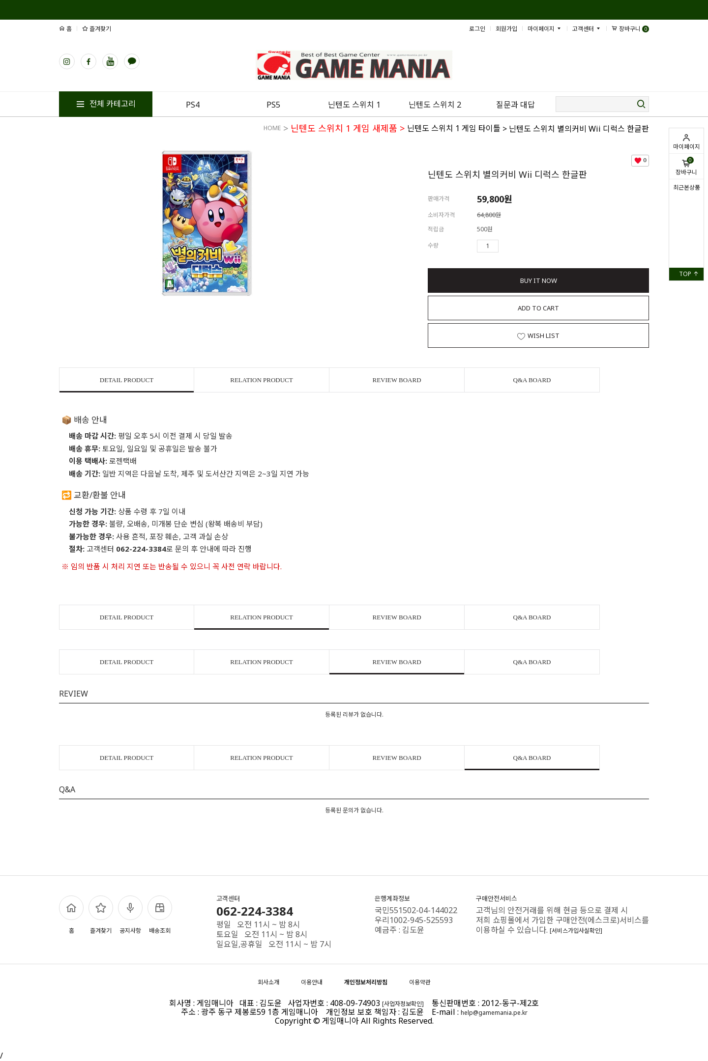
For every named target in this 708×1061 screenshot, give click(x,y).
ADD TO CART (538, 308)
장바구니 (686, 166)
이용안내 (312, 982)
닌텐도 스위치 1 (354, 104)
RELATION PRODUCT (261, 380)
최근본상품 (686, 187)
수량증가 (506, 246)
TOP (689, 274)
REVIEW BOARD (396, 380)
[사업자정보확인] (403, 1004)
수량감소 (520, 246)
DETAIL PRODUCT (126, 380)
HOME (272, 128)
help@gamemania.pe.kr (494, 1012)
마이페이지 (686, 142)
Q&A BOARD (532, 380)
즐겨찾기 (96, 28)
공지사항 (130, 915)
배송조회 (160, 915)
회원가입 (506, 28)
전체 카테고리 (106, 103)
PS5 (273, 104)
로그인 (477, 28)
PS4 (193, 104)
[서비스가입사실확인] (576, 930)
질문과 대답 (515, 104)
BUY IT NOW (538, 280)
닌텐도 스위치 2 (435, 104)
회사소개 (268, 982)
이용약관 (420, 982)
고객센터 (586, 28)
